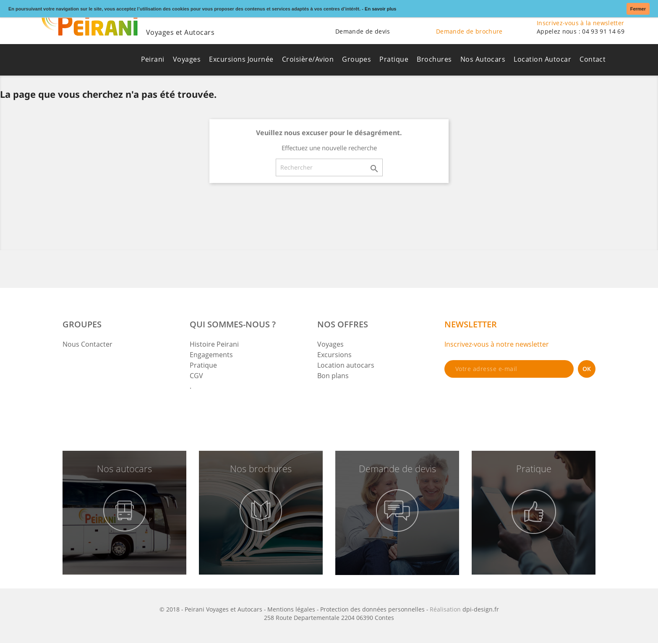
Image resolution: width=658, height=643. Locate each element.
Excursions (334, 354)
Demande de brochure (469, 31)
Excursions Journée (241, 59)
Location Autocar (542, 59)
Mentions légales (291, 609)
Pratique (393, 59)
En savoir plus (380, 8)
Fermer (638, 8)
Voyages (187, 59)
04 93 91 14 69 (603, 31)
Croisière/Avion (308, 59)
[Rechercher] (329, 167)
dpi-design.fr (480, 609)
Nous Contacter (87, 344)
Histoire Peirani (214, 344)
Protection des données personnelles (372, 609)
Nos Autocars (483, 59)
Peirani (152, 59)
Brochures (434, 59)
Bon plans (333, 375)
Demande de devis (362, 31)
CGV (196, 375)
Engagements (211, 354)
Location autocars (345, 365)
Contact (593, 59)
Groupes (356, 59)
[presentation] (508, 400)
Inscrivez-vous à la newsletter (580, 23)
